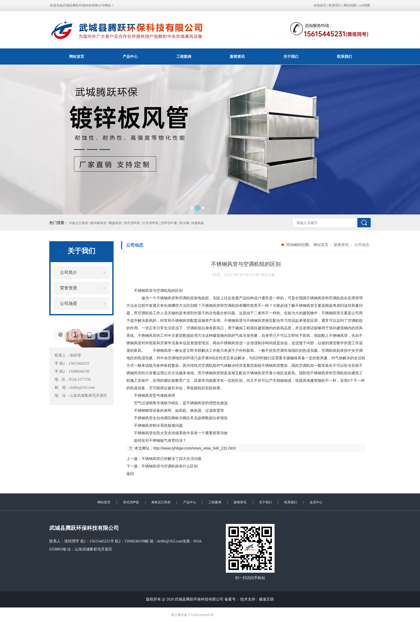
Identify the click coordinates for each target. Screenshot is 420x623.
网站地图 (350, 5)
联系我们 (335, 5)
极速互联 (266, 599)
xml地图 (364, 5)
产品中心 (130, 56)
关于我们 (290, 56)
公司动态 (361, 245)
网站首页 (76, 56)
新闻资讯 (237, 56)
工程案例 (183, 56)
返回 (130, 473)
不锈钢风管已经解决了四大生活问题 (171, 458)
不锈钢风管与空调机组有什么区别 (169, 466)
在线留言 (320, 5)
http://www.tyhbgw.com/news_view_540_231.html (194, 448)
